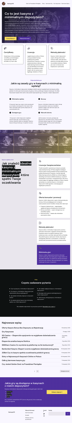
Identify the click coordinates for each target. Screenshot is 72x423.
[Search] (67, 413)
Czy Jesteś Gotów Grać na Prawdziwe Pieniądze (22, 364)
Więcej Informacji (25, 38)
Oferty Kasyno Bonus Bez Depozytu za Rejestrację (22, 328)
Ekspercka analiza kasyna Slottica (16, 341)
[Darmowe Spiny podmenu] (69, 3)
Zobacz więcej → (57, 392)
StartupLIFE (10, 3)
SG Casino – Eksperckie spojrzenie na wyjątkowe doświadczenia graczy (28, 336)
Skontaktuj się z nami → (49, 306)
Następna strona (65, 371)
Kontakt (27, 415)
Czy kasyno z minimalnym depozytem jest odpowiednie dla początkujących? (21, 292)
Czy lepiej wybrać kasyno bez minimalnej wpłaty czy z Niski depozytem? (21, 301)
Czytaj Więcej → (10, 38)
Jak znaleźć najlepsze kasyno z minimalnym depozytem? (49, 289)
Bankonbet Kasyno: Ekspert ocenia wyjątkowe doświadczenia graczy (30, 349)
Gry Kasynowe (8, 332)
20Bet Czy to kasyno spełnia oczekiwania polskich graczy (26, 353)
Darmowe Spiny (29, 412)
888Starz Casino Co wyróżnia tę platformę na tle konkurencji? (28, 345)
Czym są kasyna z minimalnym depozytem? (22, 289)
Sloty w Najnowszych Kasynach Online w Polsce (21, 357)
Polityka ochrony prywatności (29, 418)
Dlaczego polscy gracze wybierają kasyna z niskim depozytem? (49, 294)
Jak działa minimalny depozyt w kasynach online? (21, 296)
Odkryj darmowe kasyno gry (13, 360)
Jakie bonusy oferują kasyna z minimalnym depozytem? (49, 298)
